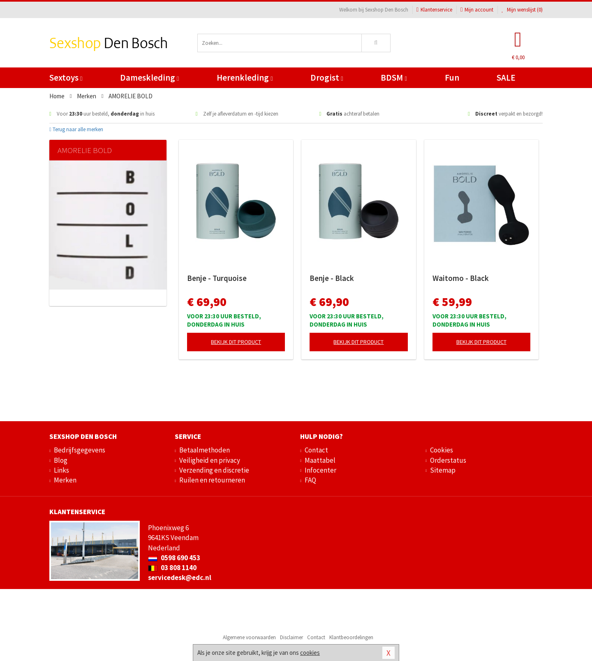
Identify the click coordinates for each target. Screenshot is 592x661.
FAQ (310, 480)
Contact (316, 450)
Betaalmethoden (204, 450)
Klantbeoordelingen (351, 637)
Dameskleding (149, 77)
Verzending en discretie (214, 470)
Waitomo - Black (460, 278)
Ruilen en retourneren (212, 480)
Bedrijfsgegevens (79, 450)
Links (61, 470)
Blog (60, 460)
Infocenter (320, 470)
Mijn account (476, 9)
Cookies (441, 450)
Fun (452, 77)
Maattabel (320, 460)
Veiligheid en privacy (209, 460)
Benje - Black (332, 278)
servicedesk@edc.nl (179, 577)
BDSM (394, 77)
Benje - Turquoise (217, 278)
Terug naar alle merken (76, 129)
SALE (506, 77)
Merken (65, 480)
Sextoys (65, 77)
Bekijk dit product (236, 342)
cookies (310, 652)
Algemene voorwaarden (249, 637)
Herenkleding (245, 77)
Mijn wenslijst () (522, 9)
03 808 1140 (172, 567)
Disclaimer (291, 637)
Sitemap (443, 470)
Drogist (326, 77)
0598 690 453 (174, 557)
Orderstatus (448, 460)
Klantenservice (434, 9)
